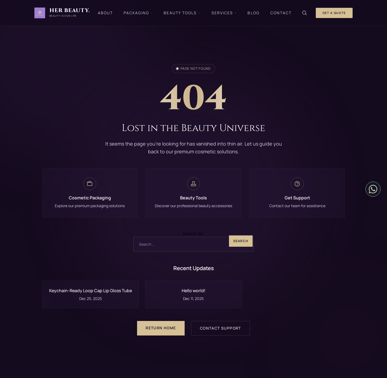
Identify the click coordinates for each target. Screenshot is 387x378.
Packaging (138, 12)
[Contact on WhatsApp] (373, 189)
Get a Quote (334, 13)
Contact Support (220, 328)
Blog (253, 12)
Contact (281, 12)
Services (224, 12)
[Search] (304, 13)
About (105, 12)
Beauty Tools (182, 12)
